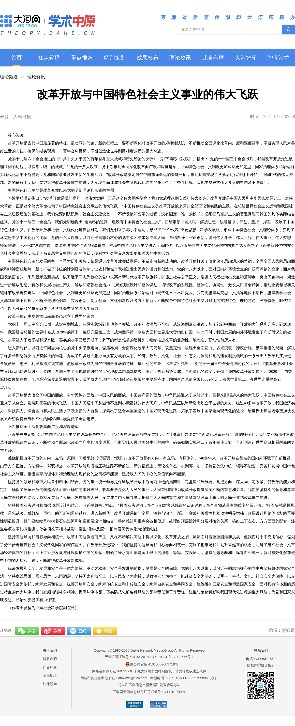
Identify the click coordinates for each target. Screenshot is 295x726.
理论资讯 (180, 58)
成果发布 (147, 58)
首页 (16, 58)
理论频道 (9, 76)
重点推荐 (82, 58)
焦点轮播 (49, 58)
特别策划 (115, 58)
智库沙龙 (278, 58)
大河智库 (246, 58)
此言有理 (213, 58)
